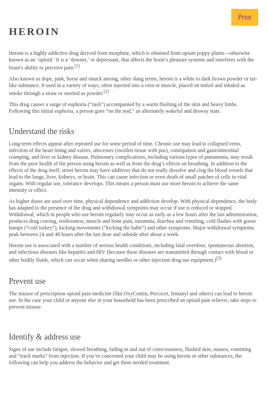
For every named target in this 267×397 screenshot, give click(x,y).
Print (245, 17)
